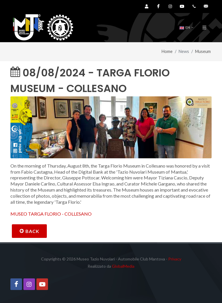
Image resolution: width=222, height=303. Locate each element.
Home (167, 51)
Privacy (174, 258)
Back (29, 231)
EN (187, 27)
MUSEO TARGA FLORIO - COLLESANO (51, 213)
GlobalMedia (123, 266)
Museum (203, 51)
